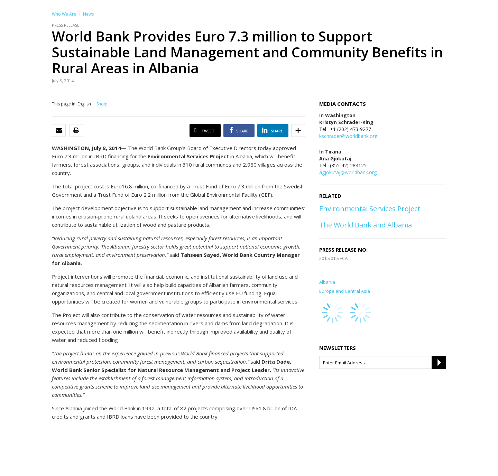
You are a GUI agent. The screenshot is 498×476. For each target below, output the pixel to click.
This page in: (64, 104)
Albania (327, 282)
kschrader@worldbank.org (348, 136)
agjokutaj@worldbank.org (348, 172)
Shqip (102, 104)
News (88, 14)
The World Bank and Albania (365, 225)
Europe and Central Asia (344, 291)
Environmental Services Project (369, 208)
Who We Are (64, 14)
